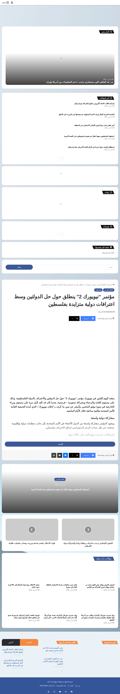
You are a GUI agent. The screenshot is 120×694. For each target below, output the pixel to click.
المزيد (60, 444)
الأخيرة (29, 642)
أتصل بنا (70, 686)
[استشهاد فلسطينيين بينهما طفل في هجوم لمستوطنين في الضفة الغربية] (12, 139)
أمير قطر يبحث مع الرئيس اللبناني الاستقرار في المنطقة (94, 125)
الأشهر (10, 642)
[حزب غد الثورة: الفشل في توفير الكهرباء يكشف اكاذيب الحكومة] (71, 662)
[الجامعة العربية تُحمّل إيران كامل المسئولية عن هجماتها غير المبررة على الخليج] (12, 117)
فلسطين (98, 290)
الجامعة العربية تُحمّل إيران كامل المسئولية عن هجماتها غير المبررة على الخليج (86, 114)
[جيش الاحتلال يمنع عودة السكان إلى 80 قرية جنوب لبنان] (22, 572)
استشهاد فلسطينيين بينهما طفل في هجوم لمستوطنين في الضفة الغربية (89, 136)
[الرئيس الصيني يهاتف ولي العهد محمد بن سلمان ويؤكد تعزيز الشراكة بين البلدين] (97, 572)
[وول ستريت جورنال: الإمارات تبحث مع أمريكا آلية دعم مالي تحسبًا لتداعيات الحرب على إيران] (60, 603)
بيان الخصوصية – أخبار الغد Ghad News (53, 686)
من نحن (77, 686)
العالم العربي (101, 285)
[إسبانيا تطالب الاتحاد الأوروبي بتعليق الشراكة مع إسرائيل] (12, 106)
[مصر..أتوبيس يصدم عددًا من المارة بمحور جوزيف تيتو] (71, 651)
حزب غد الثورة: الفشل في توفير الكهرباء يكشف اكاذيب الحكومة (53, 661)
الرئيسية (110, 285)
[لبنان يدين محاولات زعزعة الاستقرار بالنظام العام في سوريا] (60, 572)
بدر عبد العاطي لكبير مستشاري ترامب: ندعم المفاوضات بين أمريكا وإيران (79, 82)
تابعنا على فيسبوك (108, 253)
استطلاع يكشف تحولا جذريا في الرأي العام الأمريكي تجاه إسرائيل (91, 147)
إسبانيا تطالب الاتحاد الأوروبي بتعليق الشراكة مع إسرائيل (94, 103)
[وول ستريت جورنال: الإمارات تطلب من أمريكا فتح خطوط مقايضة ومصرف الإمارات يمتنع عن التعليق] (97, 603)
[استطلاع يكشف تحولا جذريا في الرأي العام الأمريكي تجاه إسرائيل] (12, 150)
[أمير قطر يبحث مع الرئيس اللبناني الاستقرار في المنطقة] (12, 128)
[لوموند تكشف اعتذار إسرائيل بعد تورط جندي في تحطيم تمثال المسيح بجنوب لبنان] (22, 603)
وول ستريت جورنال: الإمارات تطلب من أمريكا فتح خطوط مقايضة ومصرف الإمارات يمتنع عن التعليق (97, 617)
